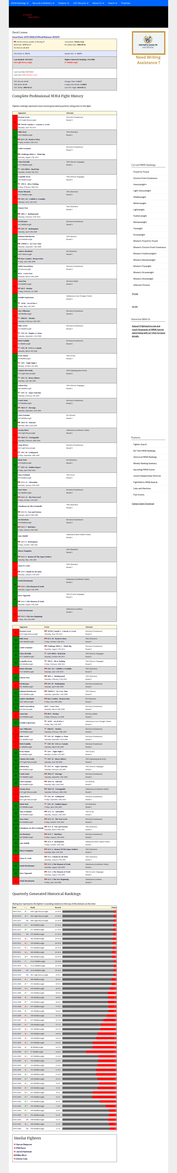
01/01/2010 (17, 979)
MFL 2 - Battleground (29, 214)
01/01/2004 (17, 1088)
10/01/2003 (17, 1092)
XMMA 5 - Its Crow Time (31, 244)
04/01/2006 (17, 1047)
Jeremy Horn (23, 430)
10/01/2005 (17, 1056)
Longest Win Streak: (72, 84)
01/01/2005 (17, 1070)
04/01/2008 (17, 1011)
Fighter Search (140, 444)
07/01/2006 (17, 1043)
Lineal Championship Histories (147, 476)
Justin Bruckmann (25, 581)
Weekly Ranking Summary (145, 463)
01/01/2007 (17, 1034)
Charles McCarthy (25, 370)
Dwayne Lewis (31, 75)
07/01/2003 (17, 1097)
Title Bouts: (18, 84)
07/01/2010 (17, 970)
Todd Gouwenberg (25, 266)
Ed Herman (22, 221)
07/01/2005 (17, 1061)
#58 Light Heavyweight (23, 62)
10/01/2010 (17, 966)
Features (62, 3)
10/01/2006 (17, 1038)
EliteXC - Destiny (28, 318)
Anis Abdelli (23, 536)
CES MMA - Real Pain (30, 169)
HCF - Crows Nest (25, 273)
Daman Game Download (143, 503)
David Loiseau (19, 32)
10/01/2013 (17, 921)
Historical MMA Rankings (145, 457)
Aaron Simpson (24, 1144)
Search (111, 3)
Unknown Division (141, 285)
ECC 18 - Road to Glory (30, 139)
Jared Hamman (24, 1151)
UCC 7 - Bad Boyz (28, 527)
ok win (135, 306)
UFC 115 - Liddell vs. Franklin (33, 199)
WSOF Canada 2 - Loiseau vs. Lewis (35, 124)
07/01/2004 (17, 1079)
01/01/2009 (17, 997)
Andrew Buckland (25, 251)
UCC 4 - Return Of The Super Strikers (36, 557)
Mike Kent (22, 132)
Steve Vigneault (24, 595)
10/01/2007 (17, 1020)
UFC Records (79, 3)
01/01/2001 (17, 1124)
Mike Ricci (21, 1155)
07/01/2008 (17, 1006)
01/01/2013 (17, 934)
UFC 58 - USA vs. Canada (31, 348)
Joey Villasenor (24, 311)
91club (135, 294)
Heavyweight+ (140, 184)
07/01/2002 (17, 1115)
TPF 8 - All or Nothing (30, 184)
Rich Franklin (23, 341)
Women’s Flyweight (142, 266)
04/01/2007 (17, 1029)
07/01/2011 (17, 952)
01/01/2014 (17, 916)
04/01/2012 (17, 939)
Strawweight (139, 234)
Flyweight (138, 228)
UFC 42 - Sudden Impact (31, 467)
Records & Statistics (42, 3)
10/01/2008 (17, 1002)
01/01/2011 (17, 961)
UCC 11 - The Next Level (31, 497)
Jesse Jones (22, 490)
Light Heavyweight (142, 190)
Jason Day (22, 281)
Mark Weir (22, 460)
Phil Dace (21, 1148)
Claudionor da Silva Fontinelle (30, 506)
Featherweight (140, 216)
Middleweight (139, 197)
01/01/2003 (17, 1106)
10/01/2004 (17, 1074)
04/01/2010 (17, 975)
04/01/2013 (17, 930)
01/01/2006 (17, 1052)
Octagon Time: (70, 81)
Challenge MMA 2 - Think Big (33, 154)
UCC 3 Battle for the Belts (31, 572)
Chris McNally (24, 162)
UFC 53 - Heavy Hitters (30, 378)
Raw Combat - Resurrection (32, 259)
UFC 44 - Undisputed (29, 452)
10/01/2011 (17, 948)
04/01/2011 (17, 957)
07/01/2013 (17, 925)
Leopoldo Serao (24, 177)
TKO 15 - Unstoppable (30, 437)
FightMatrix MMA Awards (145, 482)
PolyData (125, 3)
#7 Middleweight (71, 62)
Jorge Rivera (23, 445)
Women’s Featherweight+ (145, 253)
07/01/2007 (17, 1025)
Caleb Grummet (24, 148)
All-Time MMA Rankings (144, 450)
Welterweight (139, 203)
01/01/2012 (17, 943)
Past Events (138, 494)
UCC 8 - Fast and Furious (31, 512)
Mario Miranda (24, 192)
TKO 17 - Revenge (28, 408)
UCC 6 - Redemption (29, 542)
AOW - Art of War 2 (29, 303)
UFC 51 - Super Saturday (31, 393)
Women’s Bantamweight (144, 260)
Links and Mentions (142, 488)
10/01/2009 (17, 984)
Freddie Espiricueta (26, 297)
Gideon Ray (22, 385)
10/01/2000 (17, 1129)
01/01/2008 (17, 1016)
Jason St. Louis (24, 566)
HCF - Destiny (26, 288)
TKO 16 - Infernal (28, 422)
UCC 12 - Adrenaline (29, 482)
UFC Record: (19, 81)
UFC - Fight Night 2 (29, 363)
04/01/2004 (17, 1083)
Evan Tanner (23, 356)
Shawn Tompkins (25, 551)
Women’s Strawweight (143, 272)
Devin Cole (21, 1158)
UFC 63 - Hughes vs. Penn (31, 333)
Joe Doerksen (23, 520)
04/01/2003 (17, 1101)
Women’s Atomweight (143, 278)
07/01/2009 (17, 988)
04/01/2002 (17, 1120)
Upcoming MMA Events (144, 469)
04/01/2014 (17, 911)
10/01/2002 (17, 1110)
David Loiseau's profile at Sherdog (30, 42)
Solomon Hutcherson (26, 236)
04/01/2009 (17, 993)
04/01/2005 (17, 1065)
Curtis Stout (23, 400)
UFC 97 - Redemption (29, 229)
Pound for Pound (141, 171)
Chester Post (23, 208)
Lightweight (139, 209)
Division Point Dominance (145, 178)
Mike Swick (22, 326)
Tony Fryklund (24, 475)
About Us (97, 3)
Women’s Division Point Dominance (149, 247)
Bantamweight (140, 222)
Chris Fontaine (24, 415)
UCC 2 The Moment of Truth (32, 586)
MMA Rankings (18, 3)
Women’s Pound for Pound (145, 241)
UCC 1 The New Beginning (31, 616)
